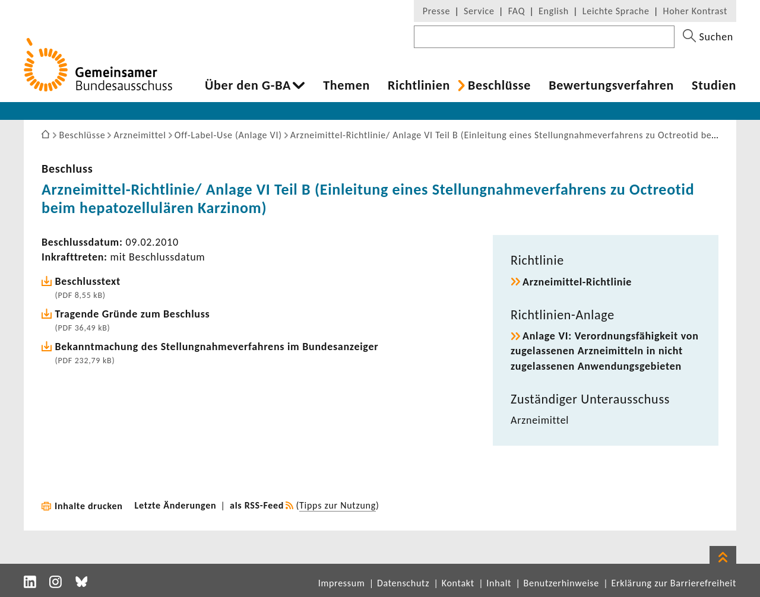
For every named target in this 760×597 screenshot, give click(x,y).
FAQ (516, 11)
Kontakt (458, 583)
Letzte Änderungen (176, 505)
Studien (714, 85)
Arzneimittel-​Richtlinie (577, 281)
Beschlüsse (499, 85)
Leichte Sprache (616, 11)
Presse (436, 11)
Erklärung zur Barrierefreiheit (673, 583)
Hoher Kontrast (695, 11)
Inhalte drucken (89, 506)
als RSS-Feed (257, 505)
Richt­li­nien (419, 85)
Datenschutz (403, 583)
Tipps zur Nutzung (337, 505)
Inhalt (498, 583)
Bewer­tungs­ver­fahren (611, 85)
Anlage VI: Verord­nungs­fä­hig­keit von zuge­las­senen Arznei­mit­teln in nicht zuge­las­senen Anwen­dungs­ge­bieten (605, 350)
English (554, 11)
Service (479, 11)
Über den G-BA (248, 85)
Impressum (341, 583)
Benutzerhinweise (561, 583)
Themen (346, 85)
